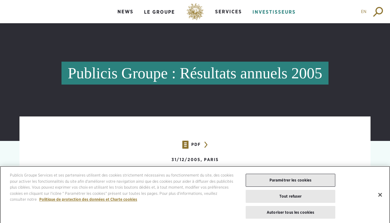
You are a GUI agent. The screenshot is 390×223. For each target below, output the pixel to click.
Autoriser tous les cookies (290, 214)
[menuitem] (125, 17)
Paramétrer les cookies (290, 182)
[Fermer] (380, 196)
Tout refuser (290, 197)
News (125, 12)
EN (364, 11)
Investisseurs (274, 12)
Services (228, 12)
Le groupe (159, 12)
